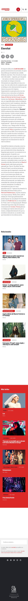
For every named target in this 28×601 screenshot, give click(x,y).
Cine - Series (5, 472)
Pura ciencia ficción (8, 498)
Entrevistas (5, 444)
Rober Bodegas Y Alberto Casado (10, 467)
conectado (13, 547)
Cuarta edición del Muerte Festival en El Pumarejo (14, 314)
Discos (4, 415)
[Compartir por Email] (12, 56)
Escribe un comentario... (8, 542)
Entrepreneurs (7, 470)
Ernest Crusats (20, 97)
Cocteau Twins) (15, 207)
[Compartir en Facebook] (3, 56)
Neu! (4, 253)
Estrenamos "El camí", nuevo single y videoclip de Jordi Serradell (13, 343)
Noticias (4, 259)
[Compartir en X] (7, 56)
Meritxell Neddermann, (8, 192)
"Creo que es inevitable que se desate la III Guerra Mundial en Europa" (14, 442)
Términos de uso (14, 597)
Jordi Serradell (9, 44)
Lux (4, 414)
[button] (18, 9)
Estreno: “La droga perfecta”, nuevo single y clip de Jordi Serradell (13, 285)
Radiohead (5, 494)
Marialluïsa (19, 99)
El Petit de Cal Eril (10, 97)
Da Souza (11, 99)
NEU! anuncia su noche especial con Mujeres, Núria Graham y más (13, 256)
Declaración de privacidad (14, 596)
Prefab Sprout (12, 201)
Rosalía (5, 410)
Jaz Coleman (6, 438)
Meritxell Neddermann (8, 311)
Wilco (11, 129)
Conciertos (5, 499)
